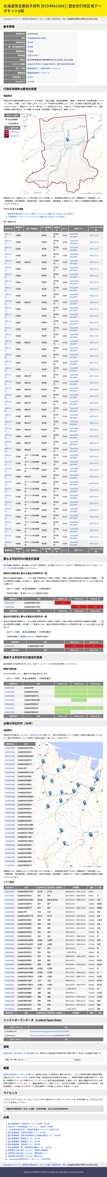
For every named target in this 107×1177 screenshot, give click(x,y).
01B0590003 (9, 964)
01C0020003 (9, 1009)
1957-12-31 (94, 282)
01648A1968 (9, 708)
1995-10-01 (94, 403)
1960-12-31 (94, 309)
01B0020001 (9, 1005)
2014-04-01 (94, 483)
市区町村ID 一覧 (58, 18)
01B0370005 (9, 712)
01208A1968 (9, 688)
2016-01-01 (94, 496)
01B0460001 (9, 988)
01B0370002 (9, 972)
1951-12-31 (94, 235)
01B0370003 (9, 956)
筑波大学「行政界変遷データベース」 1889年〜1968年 (30, 1126)
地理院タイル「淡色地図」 (94, 193)
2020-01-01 (94, 523)
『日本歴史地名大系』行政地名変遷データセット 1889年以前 (33, 1129)
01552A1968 (9, 968)
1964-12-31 (94, 336)
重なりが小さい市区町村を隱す (34, 593)
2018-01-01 (94, 510)
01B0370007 (9, 908)
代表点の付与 (34, 735)
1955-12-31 (94, 269)
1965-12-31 (94, 349)
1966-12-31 (94, 356)
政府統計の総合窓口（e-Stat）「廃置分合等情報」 (28, 1150)
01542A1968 (9, 976)
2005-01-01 (94, 416)
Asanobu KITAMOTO (32, 1172)
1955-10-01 (94, 262)
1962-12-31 (94, 322)
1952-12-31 (94, 242)
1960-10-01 (94, 302)
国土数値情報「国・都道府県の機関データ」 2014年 (29, 1147)
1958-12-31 (94, 289)
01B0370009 (9, 916)
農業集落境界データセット (39, 72)
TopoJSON (74, 234)
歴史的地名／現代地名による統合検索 (19, 1053)
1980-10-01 (94, 389)
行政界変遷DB (12, 123)
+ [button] (24, 116)
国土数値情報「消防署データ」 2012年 (24, 1144)
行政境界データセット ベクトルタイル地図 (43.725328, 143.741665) (36, 216)
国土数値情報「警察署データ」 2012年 (24, 1141)
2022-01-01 (94, 537)
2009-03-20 (94, 443)
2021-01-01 (94, 530)
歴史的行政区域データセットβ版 (36, 18)
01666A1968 (9, 1001)
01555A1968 (9, 992)
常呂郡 (30, 46)
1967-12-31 (94, 362)
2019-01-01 (94, 516)
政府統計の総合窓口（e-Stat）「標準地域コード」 (28, 1153)
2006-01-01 (94, 423)
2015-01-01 (94, 490)
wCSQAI (31, 81)
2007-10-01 (94, 436)
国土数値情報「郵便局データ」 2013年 (24, 1138)
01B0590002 (9, 936)
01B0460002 (9, 704)
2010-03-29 (94, 449)
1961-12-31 (94, 315)
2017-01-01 (94, 503)
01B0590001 (9, 984)
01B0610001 (9, 996)
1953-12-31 (94, 248)
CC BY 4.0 (37, 1099)
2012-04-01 (94, 470)
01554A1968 (9, 940)
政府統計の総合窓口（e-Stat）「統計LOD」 (26, 1156)
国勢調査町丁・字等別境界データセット (44, 68)
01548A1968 (9, 924)
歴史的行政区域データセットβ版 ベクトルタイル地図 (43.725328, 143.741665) (40, 213)
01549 (30, 77)
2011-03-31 (94, 463)
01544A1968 (9, 692)
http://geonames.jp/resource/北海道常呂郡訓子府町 (50, 1035)
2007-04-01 (94, 429)
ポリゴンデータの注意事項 (47, 663)
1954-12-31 (94, 255)
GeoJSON (73, 236)
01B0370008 (9, 920)
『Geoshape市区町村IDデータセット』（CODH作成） (30, 1159)
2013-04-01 (94, 476)
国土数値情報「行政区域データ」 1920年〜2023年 (29, 1123)
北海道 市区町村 (34, 64)
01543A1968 (9, 960)
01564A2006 (9, 980)
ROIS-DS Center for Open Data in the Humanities (62, 1172)
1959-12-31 (94, 295)
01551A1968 (9, 700)
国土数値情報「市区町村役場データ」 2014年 (27, 1132)
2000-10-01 (94, 409)
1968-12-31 (94, 369)
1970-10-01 (94, 376)
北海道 (30, 51)
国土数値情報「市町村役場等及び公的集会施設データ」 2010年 (34, 1135)
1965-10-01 (94, 342)
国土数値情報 (12, 119)
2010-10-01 (94, 456)
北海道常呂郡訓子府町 (37, 38)
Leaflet (84, 193)
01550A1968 (9, 696)
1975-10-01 (94, 382)
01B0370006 (9, 928)
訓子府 (30, 42)
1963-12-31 (94, 329)
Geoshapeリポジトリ (12, 18)
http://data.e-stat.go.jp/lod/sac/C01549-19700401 (49, 1031)
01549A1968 (9, 607)
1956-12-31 (94, 275)
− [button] (24, 120)
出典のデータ (31, 100)
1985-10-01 (94, 396)
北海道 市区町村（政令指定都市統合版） (59, 64)
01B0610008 (9, 944)
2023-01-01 (94, 543)
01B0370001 (9, 603)
